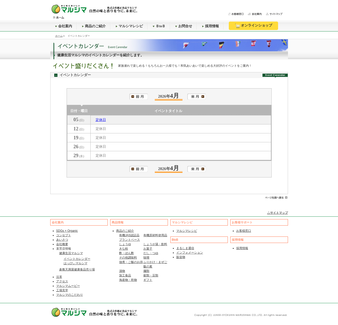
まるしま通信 (185, 248)
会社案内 (63, 26)
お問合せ (183, 26)
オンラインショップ (253, 26)
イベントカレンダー (77, 259)
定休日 (101, 120)
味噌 (146, 257)
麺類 (146, 271)
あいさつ (62, 239)
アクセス (62, 281)
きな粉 (123, 248)
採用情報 (210, 26)
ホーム (59, 35)
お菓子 (147, 248)
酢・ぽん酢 (126, 253)
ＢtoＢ (159, 26)
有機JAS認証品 (129, 235)
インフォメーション (189, 252)
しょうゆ (125, 244)
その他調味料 (128, 257)
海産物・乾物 (128, 280)
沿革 (59, 277)
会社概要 (62, 244)
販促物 (180, 257)
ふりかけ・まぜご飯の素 (155, 264)
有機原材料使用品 (155, 235)
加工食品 (125, 275)
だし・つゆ (150, 253)
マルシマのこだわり (69, 294)
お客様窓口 (243, 231)
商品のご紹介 (94, 26)
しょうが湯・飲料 (155, 244)
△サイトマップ (277, 212)
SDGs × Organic (67, 231)
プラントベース (129, 239)
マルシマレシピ (129, 26)
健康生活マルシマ (71, 253)
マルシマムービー (68, 286)
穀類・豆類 (150, 275)
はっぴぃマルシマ (75, 263)
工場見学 (62, 290)
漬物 (122, 271)
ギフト (147, 280)
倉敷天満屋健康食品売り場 (77, 269)
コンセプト (63, 235)
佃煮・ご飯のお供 (131, 262)
